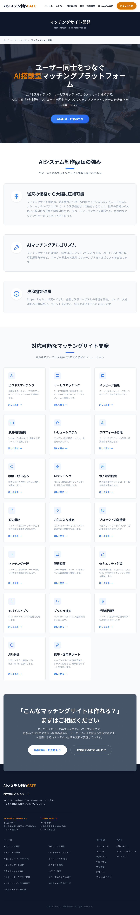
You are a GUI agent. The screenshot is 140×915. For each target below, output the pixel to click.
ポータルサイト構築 (57, 858)
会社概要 (91, 5)
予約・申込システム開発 (59, 877)
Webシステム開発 (56, 846)
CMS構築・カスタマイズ (59, 852)
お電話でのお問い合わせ (91, 750)
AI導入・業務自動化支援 (59, 883)
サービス (49, 5)
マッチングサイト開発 (14, 864)
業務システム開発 (12, 846)
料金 (82, 5)
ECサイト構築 (54, 870)
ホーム (7, 40)
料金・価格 (101, 861)
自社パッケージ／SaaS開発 (16, 858)
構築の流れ (72, 5)
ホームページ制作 (12, 852)
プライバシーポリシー (126, 851)
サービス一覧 (20, 40)
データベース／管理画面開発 (17, 883)
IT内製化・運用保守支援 (15, 889)
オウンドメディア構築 (14, 870)
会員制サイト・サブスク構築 (17, 877)
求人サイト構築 (55, 864)
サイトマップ (122, 856)
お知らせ (100, 871)
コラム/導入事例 (105, 5)
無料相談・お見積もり (70, 119)
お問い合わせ (126, 5)
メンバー (60, 5)
